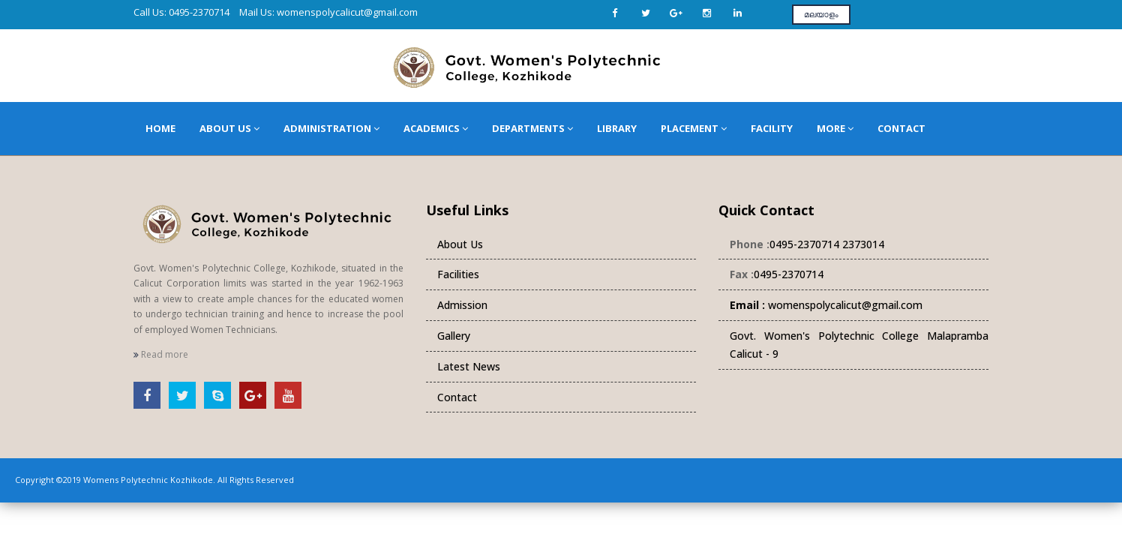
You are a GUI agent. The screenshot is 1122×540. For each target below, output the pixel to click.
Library (617, 128)
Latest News (468, 366)
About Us (230, 128)
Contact (902, 128)
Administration (332, 128)
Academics (436, 128)
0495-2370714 (789, 274)
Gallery (453, 335)
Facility (772, 128)
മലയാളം (821, 14)
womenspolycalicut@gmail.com (826, 305)
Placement (694, 128)
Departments (532, 128)
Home (161, 128)
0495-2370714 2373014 (827, 244)
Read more (161, 354)
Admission (462, 305)
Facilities (458, 274)
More (835, 128)
